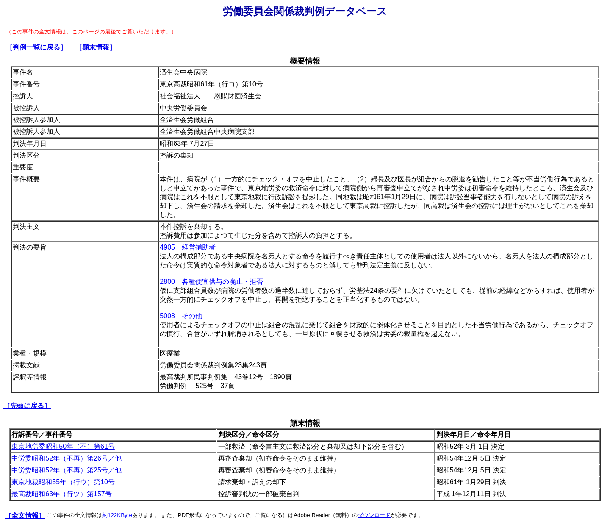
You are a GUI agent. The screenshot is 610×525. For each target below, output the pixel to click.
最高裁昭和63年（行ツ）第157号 (61, 493)
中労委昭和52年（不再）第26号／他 (66, 458)
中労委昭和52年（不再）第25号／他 (66, 470)
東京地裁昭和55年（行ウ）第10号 (63, 482)
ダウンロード (374, 515)
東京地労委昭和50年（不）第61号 (63, 446)
